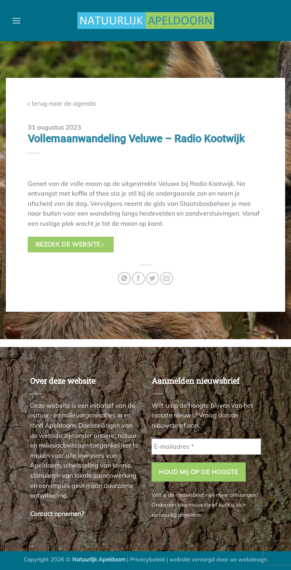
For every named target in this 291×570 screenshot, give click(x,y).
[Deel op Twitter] (152, 278)
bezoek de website (70, 244)
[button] (16, 20)
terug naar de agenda (62, 103)
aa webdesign (248, 559)
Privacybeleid (147, 559)
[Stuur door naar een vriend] (166, 278)
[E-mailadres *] (206, 446)
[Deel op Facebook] (138, 278)
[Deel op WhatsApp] (124, 278)
